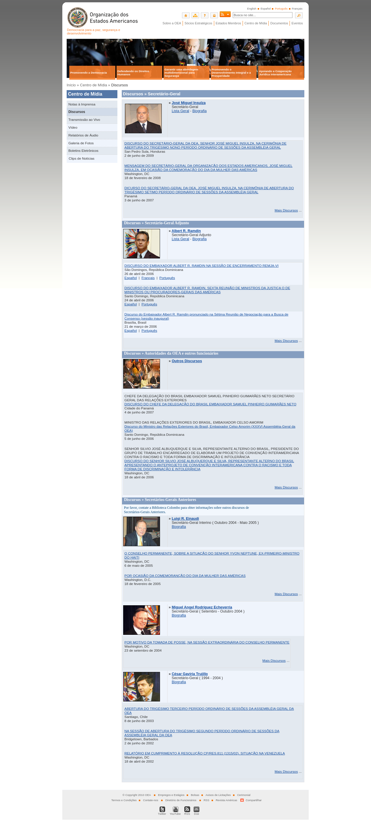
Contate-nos (150, 800)
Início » (73, 85)
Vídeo (72, 127)
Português (167, 278)
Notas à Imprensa (81, 104)
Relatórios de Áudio (83, 135)
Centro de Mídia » (95, 85)
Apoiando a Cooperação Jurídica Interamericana (275, 73)
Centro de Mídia (256, 23)
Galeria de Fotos (81, 143)
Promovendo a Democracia (88, 72)
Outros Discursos (187, 361)
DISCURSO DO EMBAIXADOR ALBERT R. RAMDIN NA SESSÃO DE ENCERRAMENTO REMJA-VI (201, 266)
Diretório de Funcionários (180, 800)
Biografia (199, 111)
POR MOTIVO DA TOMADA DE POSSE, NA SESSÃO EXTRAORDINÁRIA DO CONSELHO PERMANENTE (206, 642)
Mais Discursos (286, 210)
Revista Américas (226, 800)
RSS (206, 800)
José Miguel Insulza (188, 103)
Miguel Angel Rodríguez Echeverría (202, 607)
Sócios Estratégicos (198, 23)
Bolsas (195, 795)
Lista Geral (180, 111)
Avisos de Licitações (218, 795)
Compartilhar (254, 800)
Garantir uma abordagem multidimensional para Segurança (181, 72)
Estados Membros (228, 23)
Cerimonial (243, 795)
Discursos (76, 112)
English (251, 8)
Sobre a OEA (172, 23)
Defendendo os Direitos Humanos (133, 73)
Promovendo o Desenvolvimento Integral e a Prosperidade (231, 72)
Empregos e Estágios (171, 795)
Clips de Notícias (81, 158)
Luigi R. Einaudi (185, 519)
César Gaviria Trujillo (190, 674)
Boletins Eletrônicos (83, 151)
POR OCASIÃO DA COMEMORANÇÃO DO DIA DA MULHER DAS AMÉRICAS (184, 576)
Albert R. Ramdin (186, 231)
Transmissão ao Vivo (84, 120)
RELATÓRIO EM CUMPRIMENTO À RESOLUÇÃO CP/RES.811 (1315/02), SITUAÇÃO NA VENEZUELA (204, 753)
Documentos (279, 23)
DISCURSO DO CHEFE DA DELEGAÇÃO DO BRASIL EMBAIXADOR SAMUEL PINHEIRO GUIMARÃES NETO (210, 404)
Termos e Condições (124, 800)
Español (266, 8)
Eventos (297, 23)
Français (297, 8)
